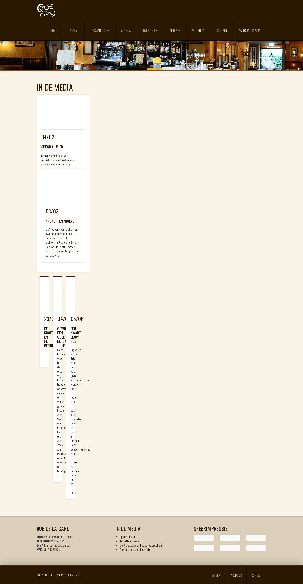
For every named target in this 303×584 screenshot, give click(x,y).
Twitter (215, 575)
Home (53, 30)
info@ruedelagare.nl (59, 545)
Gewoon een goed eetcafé (135, 549)
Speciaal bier (127, 536)
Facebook (236, 575)
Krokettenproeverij (130, 541)
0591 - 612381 (249, 30)
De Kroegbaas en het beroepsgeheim (141, 545)
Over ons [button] (150, 30)
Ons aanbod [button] (100, 30)
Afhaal (74, 30)
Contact (221, 30)
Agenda (126, 30)
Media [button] (175, 30)
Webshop (198, 30)
